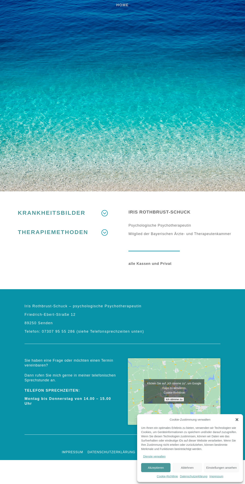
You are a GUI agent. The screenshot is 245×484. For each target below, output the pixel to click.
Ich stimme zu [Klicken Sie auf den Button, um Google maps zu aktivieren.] (174, 399)
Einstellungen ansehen (221, 467)
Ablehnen (187, 467)
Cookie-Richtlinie (167, 476)
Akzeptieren (156, 467)
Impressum (216, 476)
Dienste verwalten (154, 456)
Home (122, 5)
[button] (237, 420)
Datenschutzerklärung (193, 476)
